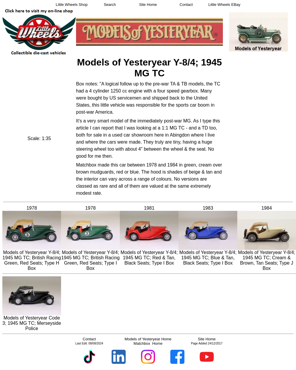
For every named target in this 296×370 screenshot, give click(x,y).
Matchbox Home (148, 343)
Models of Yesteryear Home (148, 339)
